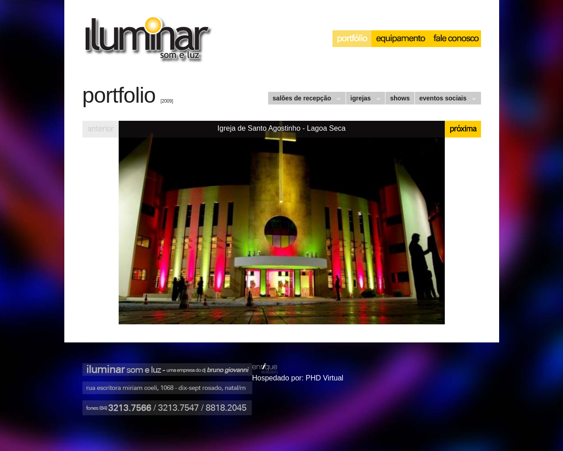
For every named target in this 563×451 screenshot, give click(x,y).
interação (455, 38)
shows (400, 98)
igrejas (363, 99)
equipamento (400, 38)
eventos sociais (445, 99)
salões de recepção (304, 99)
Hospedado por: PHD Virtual (298, 378)
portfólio (351, 38)
